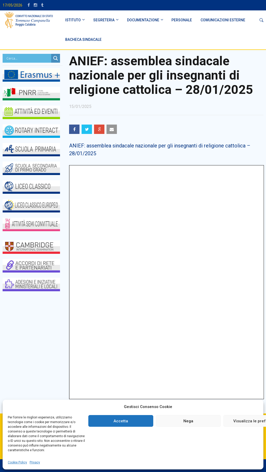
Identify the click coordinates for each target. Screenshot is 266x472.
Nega (188, 421)
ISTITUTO (73, 20)
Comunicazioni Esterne (223, 20)
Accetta (121, 421)
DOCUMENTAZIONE (143, 20)
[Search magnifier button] (55, 58)
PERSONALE (181, 20)
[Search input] (28, 58)
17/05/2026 (12, 5)
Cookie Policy (17, 462)
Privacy (35, 462)
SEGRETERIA (104, 20)
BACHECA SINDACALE (83, 39)
